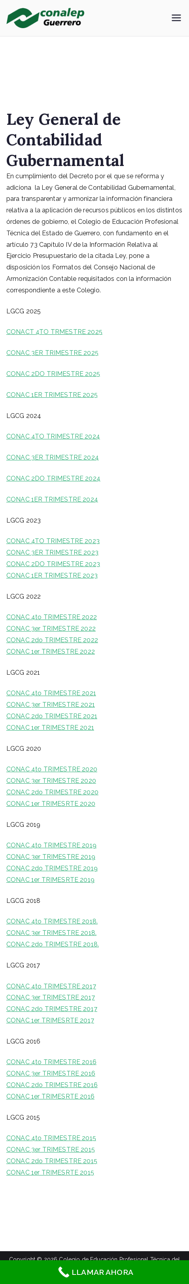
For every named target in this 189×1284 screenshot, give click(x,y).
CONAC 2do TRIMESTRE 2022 (52, 640)
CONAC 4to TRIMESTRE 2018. (52, 921)
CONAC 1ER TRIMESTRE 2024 (52, 499)
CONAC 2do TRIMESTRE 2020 (52, 792)
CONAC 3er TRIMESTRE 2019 (50, 856)
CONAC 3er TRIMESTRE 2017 (50, 997)
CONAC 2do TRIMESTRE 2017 (51, 1009)
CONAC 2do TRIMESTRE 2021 (51, 716)
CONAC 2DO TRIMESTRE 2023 (53, 564)
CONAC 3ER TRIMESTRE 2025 (52, 353)
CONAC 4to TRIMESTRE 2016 (51, 1062)
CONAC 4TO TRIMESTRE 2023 (53, 541)
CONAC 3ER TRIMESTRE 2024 (52, 457)
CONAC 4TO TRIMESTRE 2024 (53, 436)
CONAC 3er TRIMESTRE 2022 (51, 628)
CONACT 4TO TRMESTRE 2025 (54, 332)
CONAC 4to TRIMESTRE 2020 (51, 769)
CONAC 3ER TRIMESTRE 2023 (52, 552)
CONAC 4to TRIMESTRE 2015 (51, 1138)
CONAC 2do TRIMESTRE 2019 (52, 868)
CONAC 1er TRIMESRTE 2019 (50, 879)
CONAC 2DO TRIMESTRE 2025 (53, 374)
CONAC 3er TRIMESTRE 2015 (50, 1149)
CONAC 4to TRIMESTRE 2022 (51, 617)
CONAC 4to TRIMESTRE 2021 (51, 693)
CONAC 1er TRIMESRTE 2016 (50, 1096)
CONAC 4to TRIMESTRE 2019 (51, 845)
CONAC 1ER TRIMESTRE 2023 (52, 575)
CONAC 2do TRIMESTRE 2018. (52, 944)
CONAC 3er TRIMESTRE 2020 (51, 780)
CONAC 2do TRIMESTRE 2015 (51, 1161)
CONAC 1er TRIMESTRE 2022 (50, 651)
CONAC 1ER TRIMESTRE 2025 (52, 395)
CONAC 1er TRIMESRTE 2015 (50, 1172)
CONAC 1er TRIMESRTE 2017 (50, 1020)
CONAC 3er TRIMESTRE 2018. (51, 933)
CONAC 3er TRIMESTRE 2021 (50, 704)
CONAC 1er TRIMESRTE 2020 (50, 803)
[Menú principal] (176, 17)
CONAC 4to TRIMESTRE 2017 (51, 986)
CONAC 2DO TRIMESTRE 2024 (53, 478)
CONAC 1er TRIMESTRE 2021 (50, 727)
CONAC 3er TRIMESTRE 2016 (50, 1073)
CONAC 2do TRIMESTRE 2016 (52, 1085)
